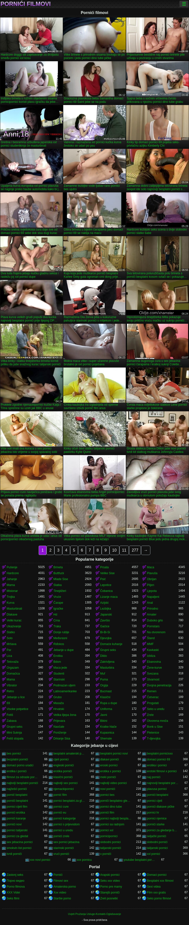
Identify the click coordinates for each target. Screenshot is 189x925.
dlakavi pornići (109, 759)
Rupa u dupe (108, 703)
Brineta (58, 567)
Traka (57, 626)
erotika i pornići (17, 771)
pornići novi (14, 824)
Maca (150, 567)
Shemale (106, 738)
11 (124, 550)
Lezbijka (105, 608)
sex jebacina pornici (19, 842)
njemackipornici (63, 789)
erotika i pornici (157, 765)
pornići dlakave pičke (160, 806)
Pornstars (153, 626)
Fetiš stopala (15, 738)
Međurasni (60, 638)
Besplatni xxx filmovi (160, 880)
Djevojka (105, 638)
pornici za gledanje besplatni (162, 830)
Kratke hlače (108, 726)
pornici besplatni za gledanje (69, 800)
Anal (150, 602)
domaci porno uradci (20, 765)
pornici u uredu (63, 830)
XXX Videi (13, 892)
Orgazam (13, 667)
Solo (10, 638)
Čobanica (106, 591)
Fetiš (10, 715)
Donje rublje (61, 632)
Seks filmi (13, 898)
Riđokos (58, 644)
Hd (55, 614)
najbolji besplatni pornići (22, 783)
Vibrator (12, 685)
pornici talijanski (17, 830)
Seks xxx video (110, 880)
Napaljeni (153, 597)
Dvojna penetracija (159, 685)
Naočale (58, 726)
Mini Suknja (14, 732)
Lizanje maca (109, 597)
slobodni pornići (157, 842)
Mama (11, 585)
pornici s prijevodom (66, 824)
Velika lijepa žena (64, 715)
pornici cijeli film (17, 806)
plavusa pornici (157, 789)
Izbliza (151, 656)
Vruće (57, 597)
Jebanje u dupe (63, 650)
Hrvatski (58, 709)
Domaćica (13, 673)
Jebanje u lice (16, 697)
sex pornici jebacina (66, 842)
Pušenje (12, 567)
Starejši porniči (110, 892)
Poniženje (59, 732)
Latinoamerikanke (65, 691)
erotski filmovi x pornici (162, 771)
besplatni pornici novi (114, 753)
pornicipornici (109, 836)
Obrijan (152, 579)
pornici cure (61, 806)
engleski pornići (63, 765)
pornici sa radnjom (112, 824)
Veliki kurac (14, 620)
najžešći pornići (17, 789)
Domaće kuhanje (111, 644)
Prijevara (59, 721)
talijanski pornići (110, 848)
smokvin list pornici (19, 848)
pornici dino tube (111, 806)
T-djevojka (153, 738)
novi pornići (107, 789)
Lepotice (105, 585)
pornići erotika (16, 812)
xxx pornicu (84, 860)
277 (135, 550)
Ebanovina (154, 661)
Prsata (104, 567)
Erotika (58, 656)
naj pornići (153, 777)
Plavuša (152, 573)
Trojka (11, 597)
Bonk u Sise (155, 726)
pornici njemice (157, 818)
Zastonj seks (15, 875)
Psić (103, 579)
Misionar (12, 591)
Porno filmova (16, 886)
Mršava (11, 644)
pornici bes (107, 795)
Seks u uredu (155, 709)
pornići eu (59, 812)
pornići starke (155, 824)
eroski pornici (109, 765)
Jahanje (12, 579)
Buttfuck (58, 573)
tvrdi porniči (14, 854)
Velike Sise (107, 573)
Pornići (58, 875)
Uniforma (106, 709)
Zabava (11, 721)
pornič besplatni (17, 795)
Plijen (150, 585)
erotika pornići (62, 771)
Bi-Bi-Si (105, 632)
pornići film (107, 812)
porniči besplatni (17, 800)
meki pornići (108, 777)
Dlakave (12, 614)
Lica (9, 656)
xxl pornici (153, 854)
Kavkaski (153, 650)
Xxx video (59, 892)
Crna (56, 620)
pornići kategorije (64, 818)
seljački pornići (156, 836)
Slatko (11, 632)
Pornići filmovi (25, 4)
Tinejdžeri (59, 591)
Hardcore (13, 573)
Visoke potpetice (17, 709)
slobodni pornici (110, 842)
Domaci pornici (156, 875)
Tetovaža (12, 661)
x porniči (105, 854)
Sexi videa (153, 886)
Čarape (58, 602)
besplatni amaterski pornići (69, 753)
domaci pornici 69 (158, 759)
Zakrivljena (107, 661)
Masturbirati (14, 608)
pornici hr (153, 812)
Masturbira (107, 667)
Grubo (57, 697)
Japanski (106, 614)
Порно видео (15, 880)
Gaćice (104, 626)
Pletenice (153, 732)
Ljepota (152, 591)
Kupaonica (107, 732)
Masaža (58, 703)
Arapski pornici (110, 875)
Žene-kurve (154, 667)
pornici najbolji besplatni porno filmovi (116, 818)
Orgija (104, 685)
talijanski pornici (157, 848)
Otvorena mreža (157, 721)
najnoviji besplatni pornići (162, 783)
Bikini (103, 721)
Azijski (104, 602)
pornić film (60, 795)
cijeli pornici (61, 759)
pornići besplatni (157, 795)
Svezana (152, 673)
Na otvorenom (156, 632)
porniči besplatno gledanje (116, 800)
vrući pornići (61, 854)
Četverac (153, 697)
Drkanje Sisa (61, 738)
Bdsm (57, 661)
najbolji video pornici (113, 783)
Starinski (59, 679)
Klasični (105, 697)
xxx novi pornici (40, 860)
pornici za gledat (17, 836)
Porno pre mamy (111, 886)
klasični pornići (63, 777)
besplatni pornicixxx (160, 753)
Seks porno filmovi (159, 898)
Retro (10, 691)
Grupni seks (108, 650)
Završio (105, 620)
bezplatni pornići (17, 759)
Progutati (153, 703)
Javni (103, 715)
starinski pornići (63, 848)
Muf (102, 673)
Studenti (58, 673)
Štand (151, 638)
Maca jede (60, 667)
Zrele (150, 715)
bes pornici (14, 753)
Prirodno (152, 608)
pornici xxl (106, 830)
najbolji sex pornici (65, 783)
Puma (104, 679)
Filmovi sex (60, 880)
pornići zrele (61, 836)
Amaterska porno (64, 886)
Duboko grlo (155, 620)
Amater (152, 614)
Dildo (103, 656)
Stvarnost (153, 679)
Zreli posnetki (109, 898)
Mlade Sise (60, 579)
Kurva (10, 602)
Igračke (58, 608)
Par (9, 650)
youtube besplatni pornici (139, 860)
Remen (152, 691)
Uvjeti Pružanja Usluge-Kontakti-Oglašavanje (94, 913)
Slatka (57, 585)
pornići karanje (16, 818)
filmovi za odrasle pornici (22, 777)
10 (114, 550)
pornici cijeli (154, 800)
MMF (150, 644)
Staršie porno (62, 898)
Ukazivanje (14, 626)
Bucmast (106, 691)
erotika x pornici (110, 771)
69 (8, 703)
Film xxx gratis (156, 892)
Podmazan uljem (64, 685)
